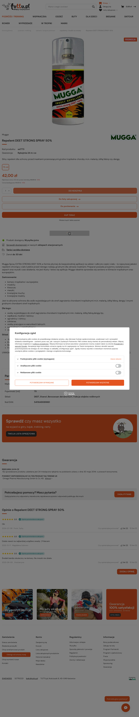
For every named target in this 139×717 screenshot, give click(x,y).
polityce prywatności (41, 344)
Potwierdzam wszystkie (97, 382)
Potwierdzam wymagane (42, 382)
